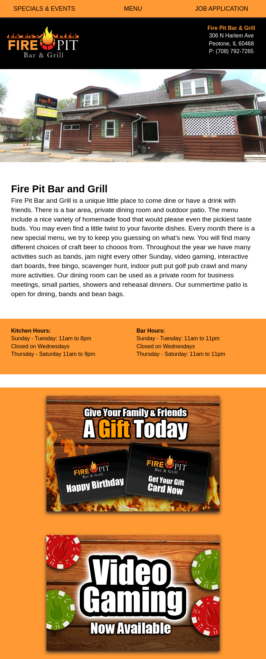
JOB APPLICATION (221, 8)
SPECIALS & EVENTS (44, 8)
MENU (133, 8)
